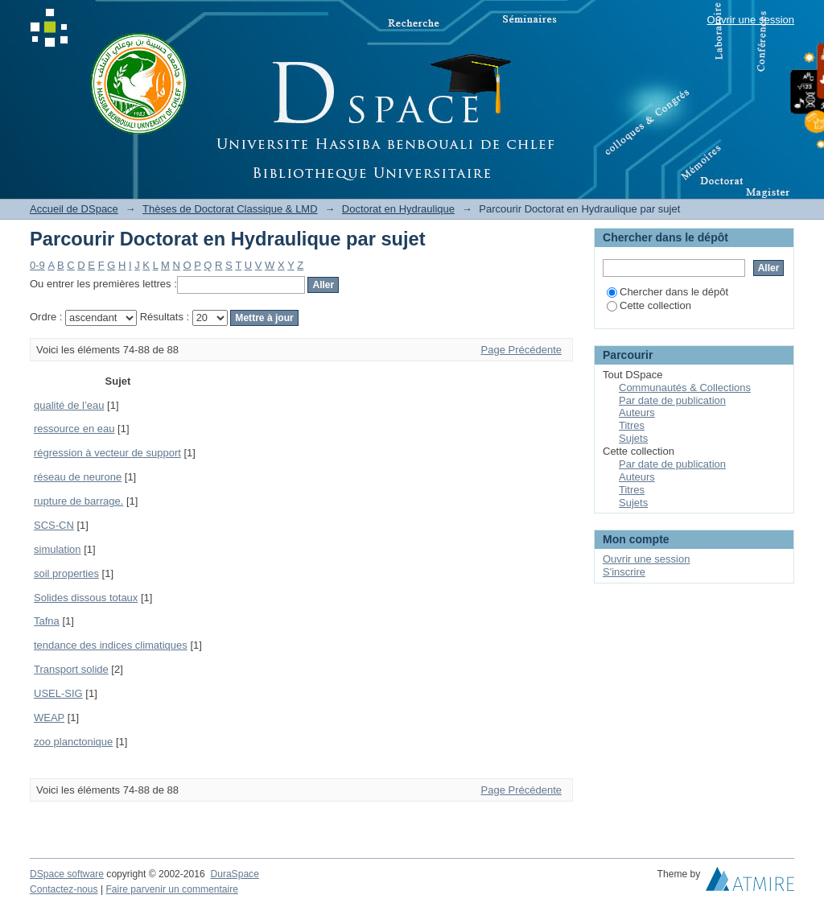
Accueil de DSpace (74, 209)
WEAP (49, 717)
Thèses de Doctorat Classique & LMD (229, 209)
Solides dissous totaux (86, 598)
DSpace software (67, 874)
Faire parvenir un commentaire (171, 889)
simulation (57, 549)
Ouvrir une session (750, 20)
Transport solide (71, 669)
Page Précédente (521, 350)
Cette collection (649, 305)
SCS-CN (54, 525)
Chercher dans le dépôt (667, 292)
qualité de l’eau (69, 405)
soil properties (66, 573)
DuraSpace (234, 874)
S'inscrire (624, 572)
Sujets (633, 438)
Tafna (47, 621)
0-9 (37, 265)
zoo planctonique (73, 742)
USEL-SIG (58, 693)
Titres (632, 425)
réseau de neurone (78, 477)
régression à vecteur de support (107, 453)
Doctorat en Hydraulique (398, 209)
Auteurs (637, 412)
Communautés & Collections (685, 387)
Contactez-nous (64, 889)
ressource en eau (74, 429)
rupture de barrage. (78, 501)
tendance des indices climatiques (110, 645)
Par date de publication (672, 400)
